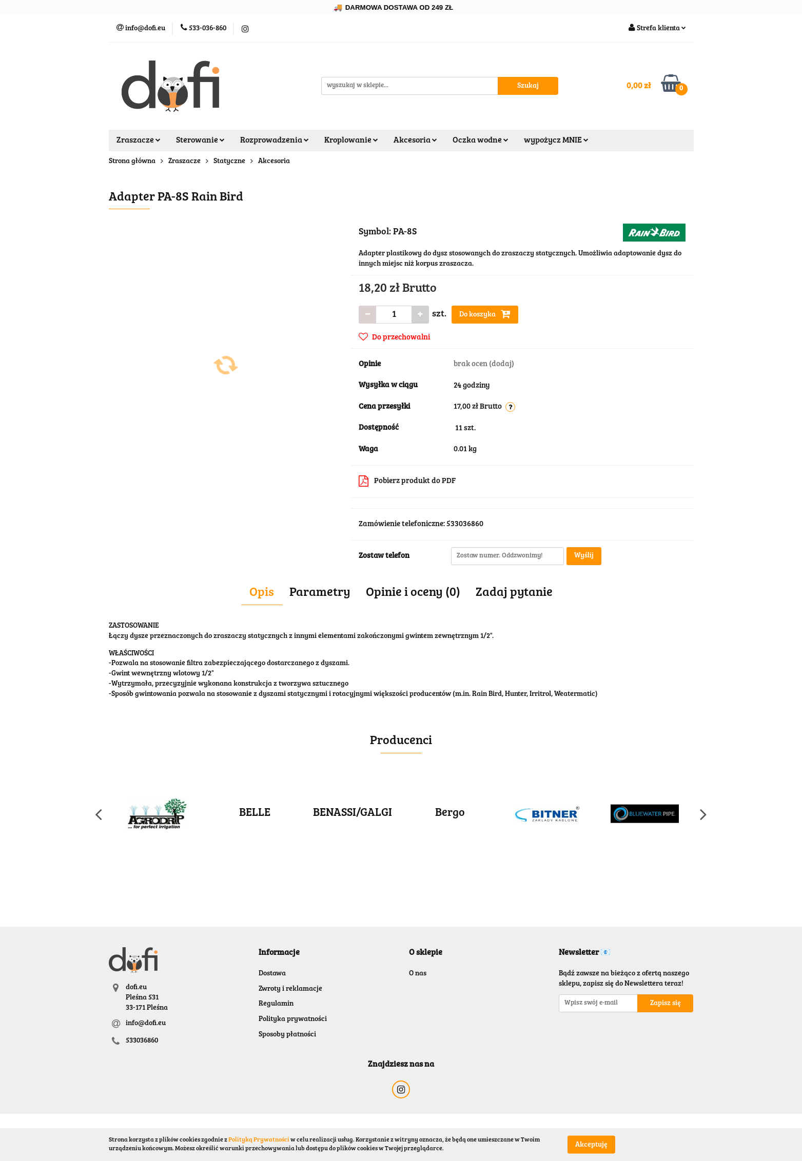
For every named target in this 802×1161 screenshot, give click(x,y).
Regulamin (276, 1004)
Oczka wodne (480, 140)
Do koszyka (485, 314)
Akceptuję (591, 1144)
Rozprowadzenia (274, 140)
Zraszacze (138, 140)
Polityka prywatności (293, 1019)
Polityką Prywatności (258, 1140)
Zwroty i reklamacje (290, 989)
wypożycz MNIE (556, 140)
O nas (417, 973)
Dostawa (272, 973)
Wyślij (584, 555)
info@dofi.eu (146, 1023)
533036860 (142, 1041)
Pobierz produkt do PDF (407, 481)
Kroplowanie (351, 140)
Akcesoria (415, 140)
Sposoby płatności (287, 1034)
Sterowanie (200, 140)
